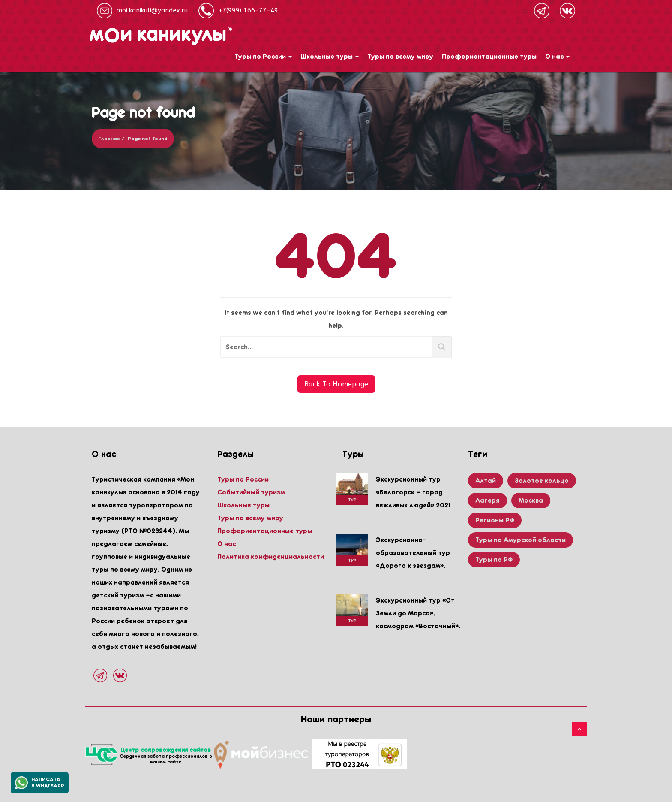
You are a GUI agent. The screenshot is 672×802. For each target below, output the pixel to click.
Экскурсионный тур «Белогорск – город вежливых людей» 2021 (413, 492)
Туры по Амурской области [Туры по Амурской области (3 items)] (520, 540)
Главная (109, 139)
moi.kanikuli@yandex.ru (142, 10)
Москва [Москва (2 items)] (531, 500)
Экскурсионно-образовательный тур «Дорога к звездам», (413, 553)
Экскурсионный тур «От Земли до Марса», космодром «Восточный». (418, 613)
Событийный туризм (251, 492)
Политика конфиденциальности (270, 557)
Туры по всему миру (400, 56)
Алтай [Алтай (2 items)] (485, 481)
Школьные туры (329, 56)
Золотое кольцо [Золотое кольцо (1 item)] (542, 481)
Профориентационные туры (489, 56)
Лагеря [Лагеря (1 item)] (487, 500)
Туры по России (263, 56)
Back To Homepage (336, 384)
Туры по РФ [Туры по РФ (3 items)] (494, 560)
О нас (557, 56)
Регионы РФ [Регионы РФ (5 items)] (494, 520)
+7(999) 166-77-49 (238, 10)
